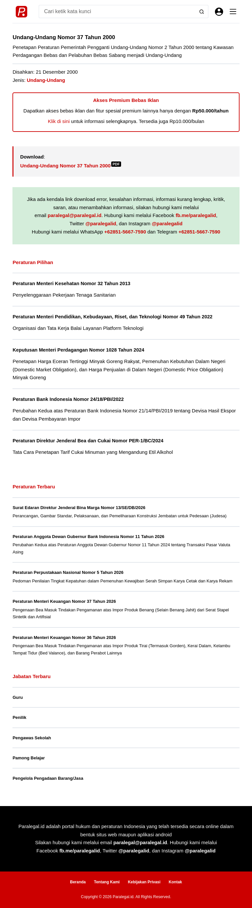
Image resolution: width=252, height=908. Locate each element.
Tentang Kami (106, 882)
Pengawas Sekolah (31, 737)
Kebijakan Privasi (144, 882)
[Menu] (233, 11)
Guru (17, 697)
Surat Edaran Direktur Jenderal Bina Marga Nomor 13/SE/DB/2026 (78, 507)
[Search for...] (117, 11)
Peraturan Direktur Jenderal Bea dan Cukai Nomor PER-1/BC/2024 (87, 440)
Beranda (78, 882)
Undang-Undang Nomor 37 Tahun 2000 (70, 165)
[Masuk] (219, 12)
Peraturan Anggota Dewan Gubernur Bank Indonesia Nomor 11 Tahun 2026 (88, 536)
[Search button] (201, 11)
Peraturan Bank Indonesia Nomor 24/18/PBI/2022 (68, 399)
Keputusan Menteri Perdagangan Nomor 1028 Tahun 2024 (78, 350)
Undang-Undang (46, 80)
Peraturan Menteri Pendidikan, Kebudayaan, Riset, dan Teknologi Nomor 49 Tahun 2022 (112, 316)
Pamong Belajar (28, 757)
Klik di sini (59, 121)
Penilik (19, 717)
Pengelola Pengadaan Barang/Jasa (47, 778)
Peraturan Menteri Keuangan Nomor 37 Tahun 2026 (64, 601)
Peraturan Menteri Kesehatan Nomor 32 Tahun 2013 (71, 283)
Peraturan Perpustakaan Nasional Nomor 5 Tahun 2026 (67, 572)
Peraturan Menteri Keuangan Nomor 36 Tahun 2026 (64, 637)
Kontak (175, 882)
